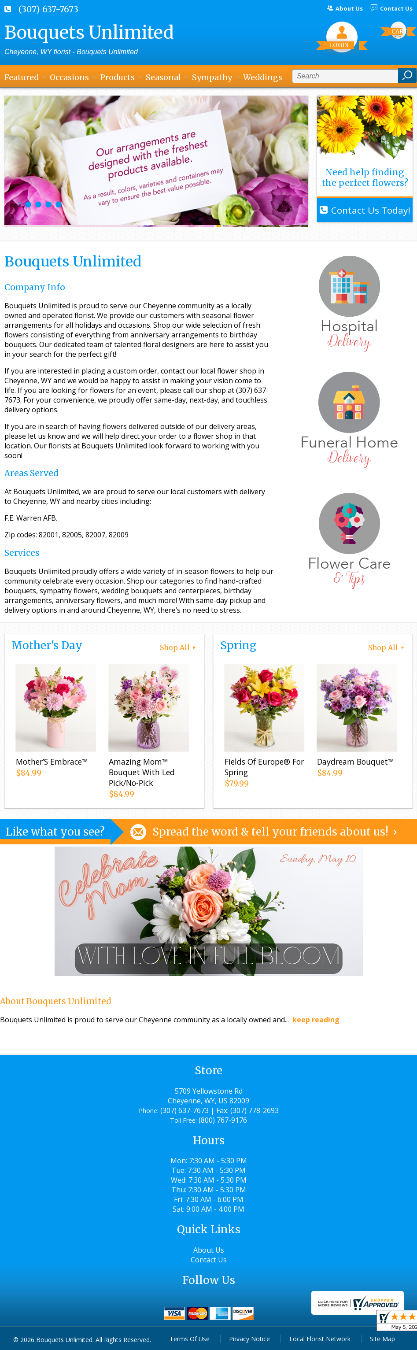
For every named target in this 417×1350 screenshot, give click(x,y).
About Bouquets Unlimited (55, 1001)
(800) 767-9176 (223, 1120)
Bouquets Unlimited (89, 33)
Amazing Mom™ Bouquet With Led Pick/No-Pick (142, 772)
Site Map (382, 1339)
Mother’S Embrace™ (52, 761)
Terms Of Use (190, 1339)
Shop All (178, 647)
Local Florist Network (320, 1339)
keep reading (316, 1020)
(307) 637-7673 (48, 9)
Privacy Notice (249, 1339)
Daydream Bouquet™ (355, 761)
